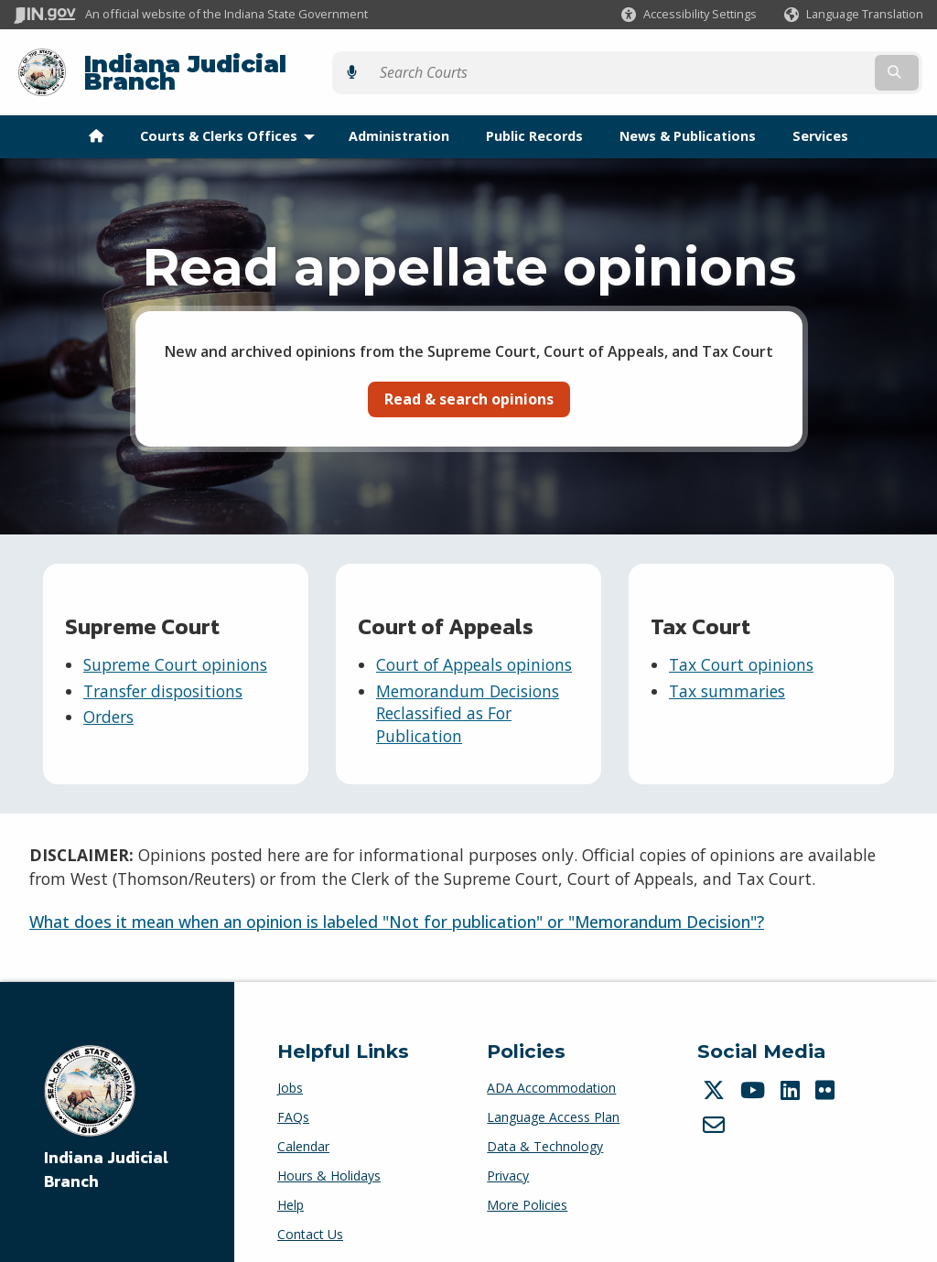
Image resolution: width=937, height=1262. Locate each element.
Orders (108, 703)
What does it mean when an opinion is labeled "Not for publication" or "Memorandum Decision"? (396, 908)
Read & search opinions (469, 384)
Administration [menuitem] (399, 122)
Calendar (303, 1132)
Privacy (508, 1161)
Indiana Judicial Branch (229, 65)
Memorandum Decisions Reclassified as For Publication (467, 698)
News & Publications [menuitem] (687, 122)
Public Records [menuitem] (534, 122)
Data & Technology (545, 1132)
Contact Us (310, 1220)
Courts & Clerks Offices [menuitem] (231, 122)
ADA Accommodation (551, 1074)
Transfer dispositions (162, 676)
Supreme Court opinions (175, 651)
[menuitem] (96, 122)
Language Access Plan (553, 1103)
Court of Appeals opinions (474, 651)
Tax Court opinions (741, 651)
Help (290, 1191)
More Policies (527, 1191)
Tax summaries (727, 676)
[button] (689, 14)
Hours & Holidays (329, 1161)
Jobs (290, 1074)
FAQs (293, 1103)
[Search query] (813, 65)
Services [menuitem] (820, 122)
